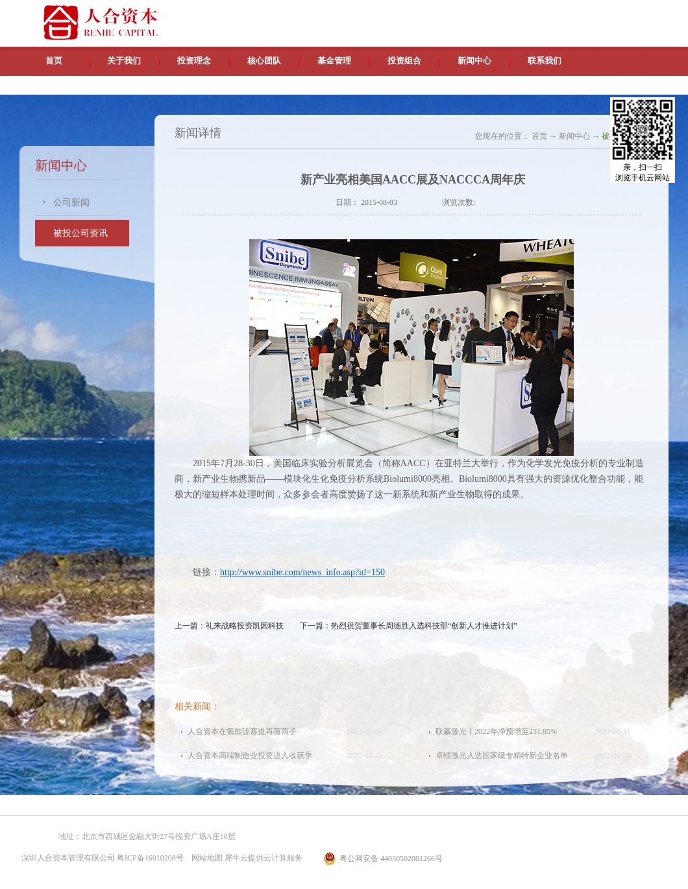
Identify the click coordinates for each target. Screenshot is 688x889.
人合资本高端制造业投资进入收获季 (250, 755)
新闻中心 (574, 136)
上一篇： (229, 625)
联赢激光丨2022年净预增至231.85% (496, 731)
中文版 (544, 13)
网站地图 (205, 857)
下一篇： (408, 625)
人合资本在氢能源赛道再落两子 (242, 731)
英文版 (574, 13)
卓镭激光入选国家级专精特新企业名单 (502, 755)
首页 (53, 60)
